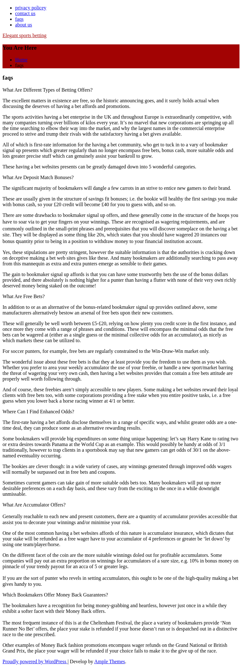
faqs (19, 19)
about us (23, 24)
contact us (25, 13)
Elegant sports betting (25, 35)
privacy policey (30, 7)
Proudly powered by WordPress (35, 661)
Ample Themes (109, 661)
